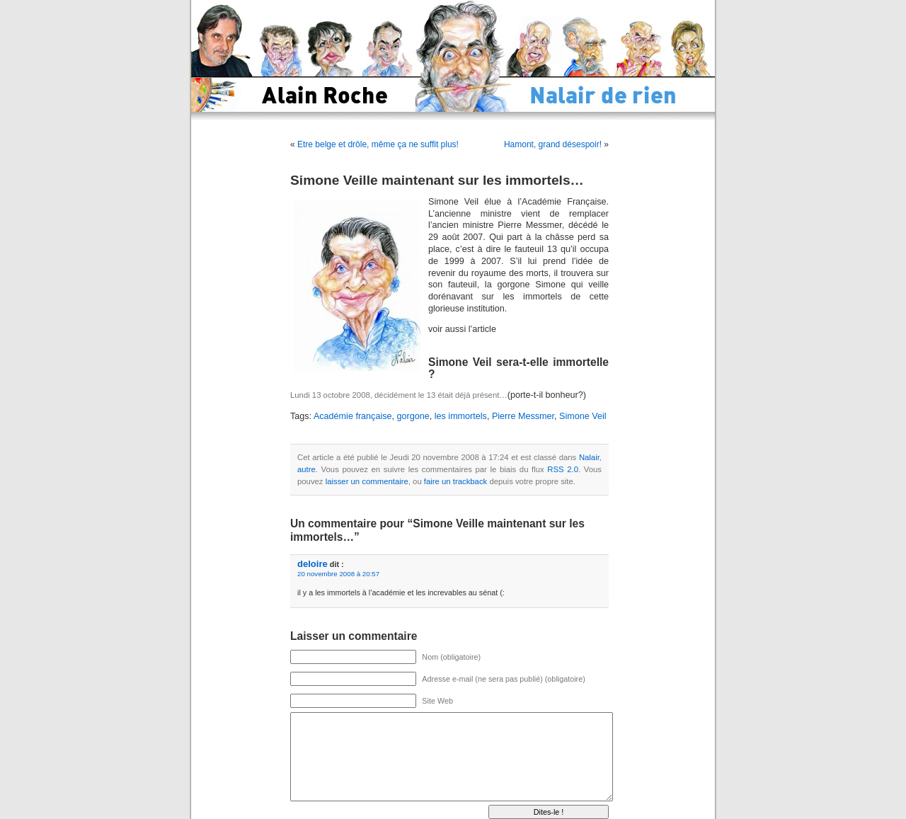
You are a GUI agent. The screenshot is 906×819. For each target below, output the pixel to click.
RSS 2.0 (562, 469)
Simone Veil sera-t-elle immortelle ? (518, 368)
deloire (312, 564)
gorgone (413, 416)
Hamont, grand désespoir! (553, 144)
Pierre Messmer (523, 416)
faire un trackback (455, 481)
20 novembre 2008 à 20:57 (338, 574)
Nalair (589, 457)
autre (306, 469)
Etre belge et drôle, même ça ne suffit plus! (378, 144)
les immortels (461, 416)
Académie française (353, 416)
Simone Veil (583, 416)
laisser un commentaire (367, 481)
